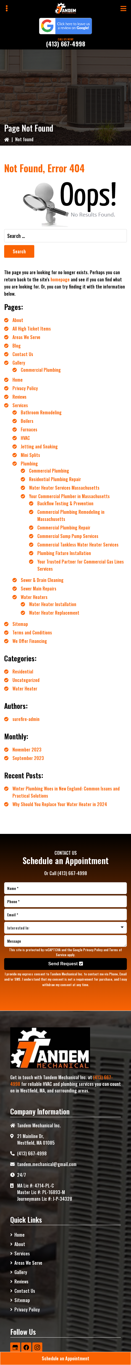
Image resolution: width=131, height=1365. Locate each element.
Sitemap (20, 624)
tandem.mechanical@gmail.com (47, 1164)
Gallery (18, 362)
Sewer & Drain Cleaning (42, 580)
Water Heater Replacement (54, 612)
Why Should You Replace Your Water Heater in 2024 (59, 804)
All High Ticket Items (31, 328)
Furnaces (29, 429)
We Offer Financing (29, 641)
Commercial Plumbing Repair (63, 527)
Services (20, 405)
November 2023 (26, 749)
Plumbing (29, 463)
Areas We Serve (26, 337)
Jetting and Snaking (39, 446)
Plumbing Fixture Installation (64, 553)
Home (17, 379)
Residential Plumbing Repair (55, 479)
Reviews (19, 396)
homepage (60, 279)
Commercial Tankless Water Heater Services (78, 544)
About (17, 320)
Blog (16, 345)
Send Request (65, 963)
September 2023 (28, 758)
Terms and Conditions (32, 632)
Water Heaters (34, 597)
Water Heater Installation (52, 604)
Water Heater (24, 688)
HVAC (25, 438)
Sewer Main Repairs (38, 588)
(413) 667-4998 (65, 43)
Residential (22, 671)
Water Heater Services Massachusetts (64, 487)
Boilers (27, 421)
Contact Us (22, 354)
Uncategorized (26, 680)
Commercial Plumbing (41, 370)
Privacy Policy (25, 388)
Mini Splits (30, 455)
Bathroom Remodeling (41, 412)
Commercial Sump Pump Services (67, 536)
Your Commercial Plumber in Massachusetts (69, 496)
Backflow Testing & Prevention (65, 503)
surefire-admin (26, 719)
